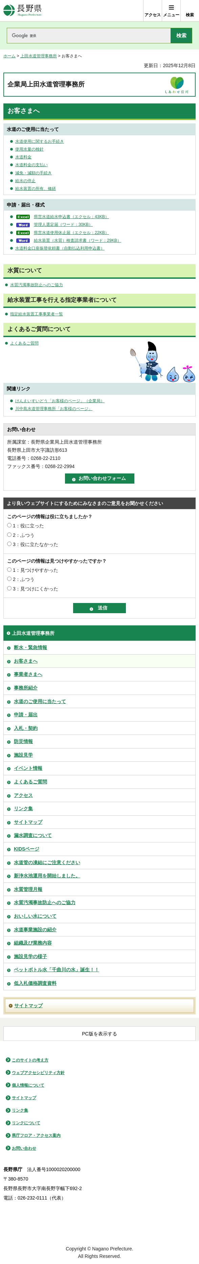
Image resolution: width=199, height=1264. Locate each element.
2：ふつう (24, 535)
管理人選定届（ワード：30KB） (63, 224)
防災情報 (23, 741)
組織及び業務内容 (33, 943)
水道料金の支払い (31, 164)
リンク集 (23, 808)
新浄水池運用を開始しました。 (47, 875)
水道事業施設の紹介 (35, 929)
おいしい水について (35, 916)
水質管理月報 (28, 889)
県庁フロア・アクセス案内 (36, 1135)
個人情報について (28, 1085)
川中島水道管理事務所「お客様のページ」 (53, 408)
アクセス (23, 795)
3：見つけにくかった (35, 588)
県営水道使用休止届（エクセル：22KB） (71, 232)
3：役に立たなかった (35, 544)
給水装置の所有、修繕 (35, 188)
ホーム (9, 56)
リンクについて (26, 1123)
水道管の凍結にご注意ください (47, 862)
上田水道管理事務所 (38, 56)
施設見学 (23, 755)
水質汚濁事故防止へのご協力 (36, 285)
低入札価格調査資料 (35, 983)
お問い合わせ (24, 1148)
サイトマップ (28, 822)
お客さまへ (26, 661)
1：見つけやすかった (35, 570)
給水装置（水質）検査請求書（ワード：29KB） (77, 240)
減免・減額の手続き (33, 173)
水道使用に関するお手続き (39, 141)
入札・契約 (26, 728)
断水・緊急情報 (30, 647)
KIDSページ (26, 849)
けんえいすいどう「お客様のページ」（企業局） (60, 400)
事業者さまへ (28, 674)
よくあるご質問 (24, 343)
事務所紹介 (26, 688)
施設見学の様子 (30, 956)
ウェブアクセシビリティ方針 (38, 1072)
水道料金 (23, 157)
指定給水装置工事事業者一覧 (36, 314)
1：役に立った (28, 525)
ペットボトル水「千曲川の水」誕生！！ (56, 969)
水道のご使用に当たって (40, 701)
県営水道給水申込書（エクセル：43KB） (71, 216)
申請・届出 (26, 714)
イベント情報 (28, 768)
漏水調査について (33, 835)
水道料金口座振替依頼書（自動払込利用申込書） (60, 248)
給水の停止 (25, 180)
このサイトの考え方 (30, 1060)
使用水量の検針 (29, 149)
